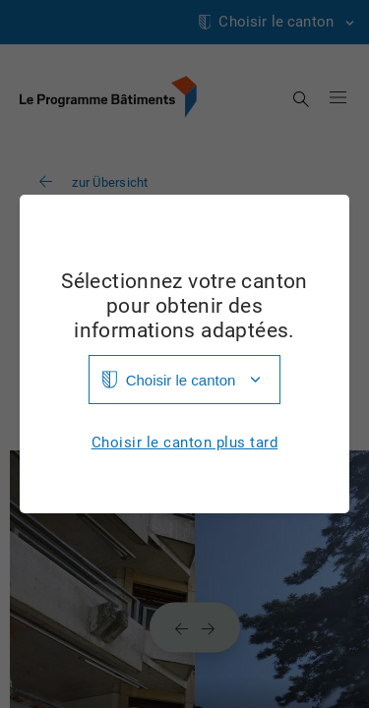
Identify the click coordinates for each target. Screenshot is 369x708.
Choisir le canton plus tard (185, 443)
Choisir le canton (181, 380)
